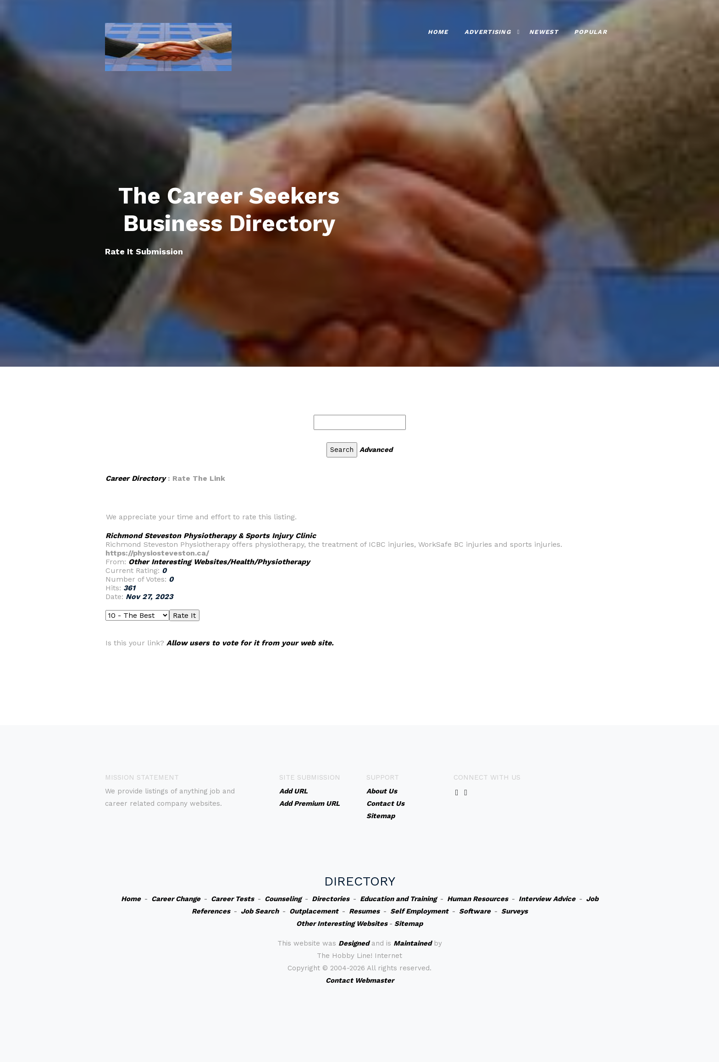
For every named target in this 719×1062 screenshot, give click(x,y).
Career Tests (232, 899)
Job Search (260, 911)
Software (475, 911)
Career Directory (135, 478)
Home (438, 31)
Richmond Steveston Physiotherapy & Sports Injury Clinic (210, 535)
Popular (590, 31)
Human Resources (477, 899)
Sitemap (408, 923)
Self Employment (419, 911)
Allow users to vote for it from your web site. (250, 642)
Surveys (514, 911)
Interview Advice (547, 899)
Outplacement (313, 911)
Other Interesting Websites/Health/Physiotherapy (219, 561)
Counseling (283, 899)
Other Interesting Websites (341, 923)
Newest (543, 31)
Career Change (175, 899)
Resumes (364, 911)
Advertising (488, 31)
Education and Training (398, 899)
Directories (330, 899)
